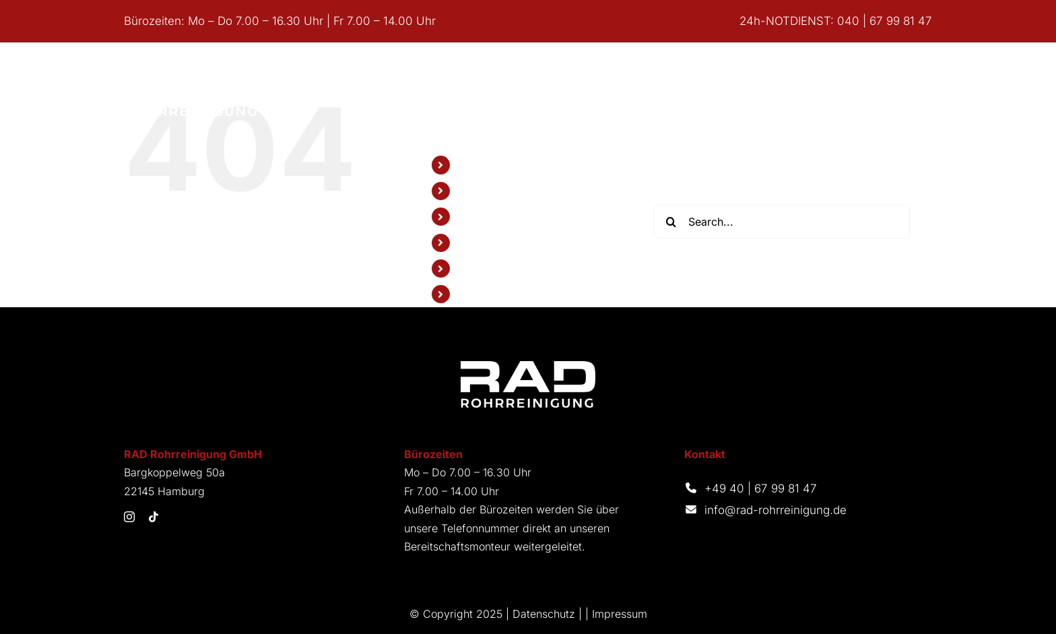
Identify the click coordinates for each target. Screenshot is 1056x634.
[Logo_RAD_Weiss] (528, 366)
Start (469, 164)
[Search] (671, 222)
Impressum (619, 614)
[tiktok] (153, 516)
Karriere (477, 268)
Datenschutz (544, 614)
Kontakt (475, 293)
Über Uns (481, 216)
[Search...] (782, 222)
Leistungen (484, 190)
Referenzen (486, 242)
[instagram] (129, 516)
